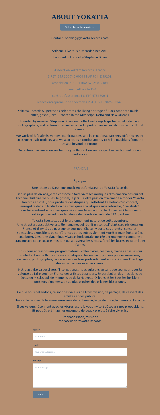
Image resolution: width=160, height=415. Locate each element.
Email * (36, 345)
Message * (38, 360)
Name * (36, 329)
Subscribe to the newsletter (80, 27)
